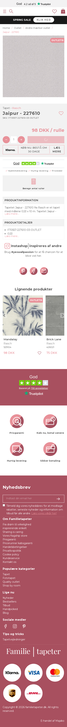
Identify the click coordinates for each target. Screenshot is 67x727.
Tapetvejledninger (14, 639)
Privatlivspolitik (12, 550)
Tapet (6, 574)
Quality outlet (11, 581)
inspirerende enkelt (15, 528)
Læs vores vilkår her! (44, 513)
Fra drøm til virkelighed (17, 524)
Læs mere (57, 149)
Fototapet (9, 578)
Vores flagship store (15, 535)
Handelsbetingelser (15, 547)
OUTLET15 (57, 40)
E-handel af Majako (52, 720)
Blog (6, 612)
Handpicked (10, 609)
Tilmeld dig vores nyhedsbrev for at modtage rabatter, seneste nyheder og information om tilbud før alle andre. (34, 509)
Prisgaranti (9, 539)
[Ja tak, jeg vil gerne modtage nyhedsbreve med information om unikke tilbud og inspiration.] (33, 499)
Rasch (16, 108)
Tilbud (6, 605)
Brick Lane (53, 339)
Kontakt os (9, 562)
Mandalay (10, 339)
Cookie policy (11, 554)
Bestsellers (9, 601)
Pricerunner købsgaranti (18, 543)
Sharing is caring (13, 532)
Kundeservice (11, 558)
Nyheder (8, 597)
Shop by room (11, 585)
